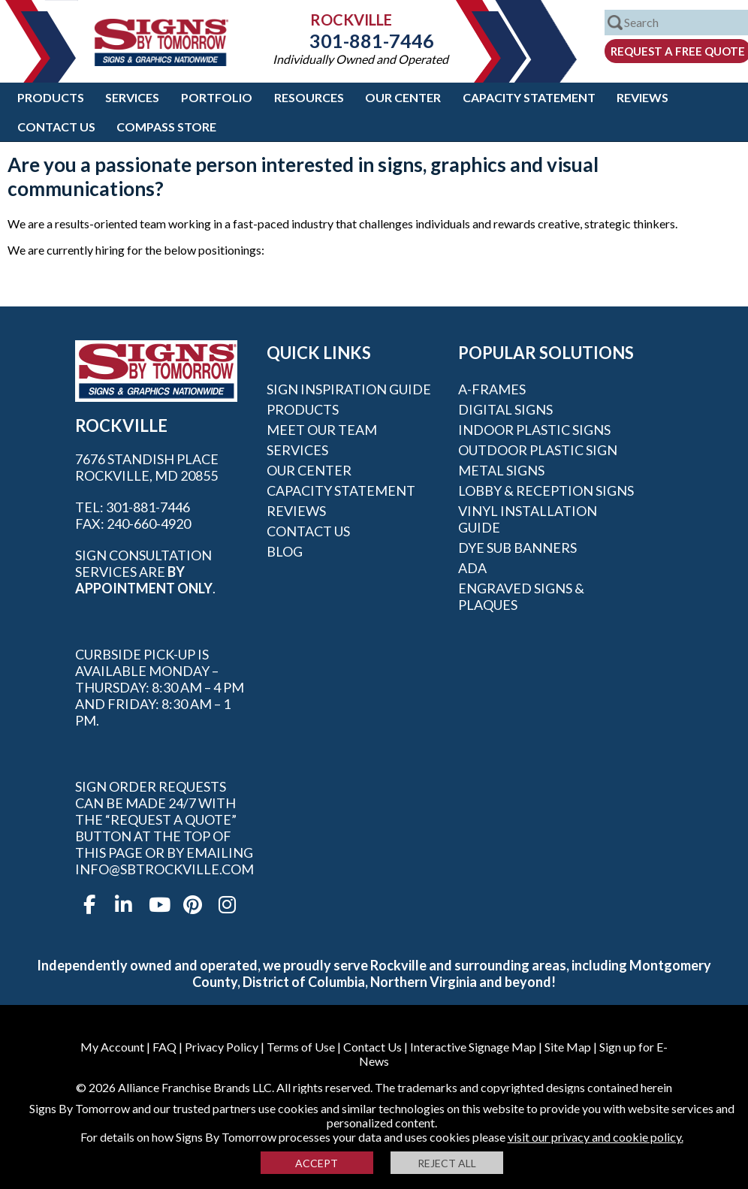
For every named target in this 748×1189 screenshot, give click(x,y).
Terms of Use (301, 1047)
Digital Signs (505, 409)
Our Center (403, 97)
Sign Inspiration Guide (349, 389)
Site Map (567, 1047)
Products (50, 97)
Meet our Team (322, 429)
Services (132, 97)
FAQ (164, 1047)
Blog (285, 551)
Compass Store (166, 126)
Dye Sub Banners (517, 547)
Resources (309, 97)
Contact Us (56, 126)
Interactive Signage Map (473, 1047)
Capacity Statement (529, 97)
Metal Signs (501, 470)
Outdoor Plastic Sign (537, 450)
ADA (472, 568)
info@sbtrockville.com (164, 869)
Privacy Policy (221, 1047)
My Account (112, 1047)
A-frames (492, 389)
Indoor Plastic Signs (534, 429)
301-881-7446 (360, 40)
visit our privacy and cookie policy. (595, 1137)
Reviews (642, 97)
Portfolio (216, 97)
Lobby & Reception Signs (546, 490)
